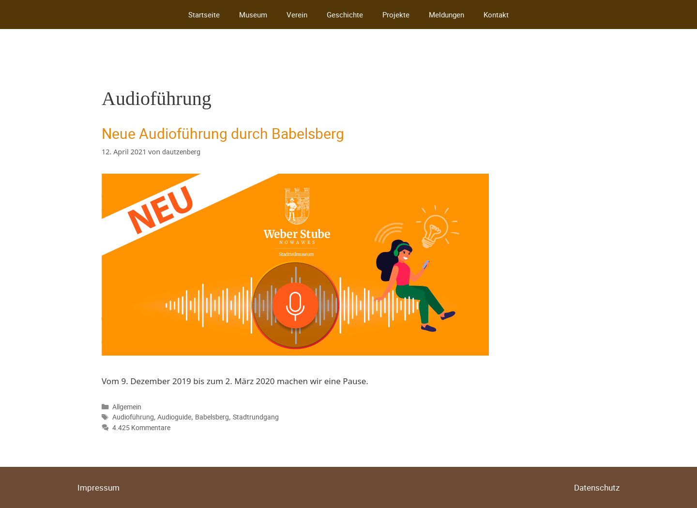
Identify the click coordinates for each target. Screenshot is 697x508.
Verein (297, 14)
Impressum (98, 487)
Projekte (395, 14)
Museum (253, 14)
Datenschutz (597, 487)
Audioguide (174, 416)
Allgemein (126, 406)
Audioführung (133, 416)
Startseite (204, 14)
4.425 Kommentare (141, 427)
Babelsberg (212, 416)
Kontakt (496, 14)
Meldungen (446, 14)
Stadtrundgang (256, 416)
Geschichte (345, 14)
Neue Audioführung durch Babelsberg (223, 133)
